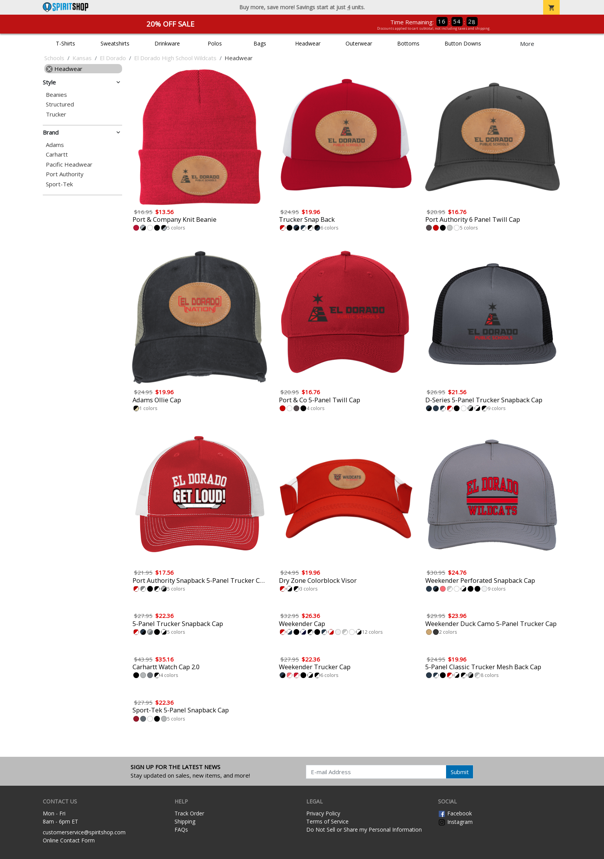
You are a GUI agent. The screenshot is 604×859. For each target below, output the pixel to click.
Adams (55, 145)
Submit (460, 772)
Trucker (56, 114)
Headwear (307, 43)
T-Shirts (65, 43)
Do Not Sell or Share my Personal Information (364, 829)
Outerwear (359, 43)
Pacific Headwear (69, 164)
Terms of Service (327, 821)
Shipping (184, 821)
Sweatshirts (115, 43)
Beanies (56, 94)
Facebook (455, 813)
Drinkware (167, 43)
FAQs (181, 829)
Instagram (455, 821)
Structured (60, 104)
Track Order (189, 813)
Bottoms (408, 43)
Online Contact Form (69, 840)
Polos (215, 43)
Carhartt (57, 154)
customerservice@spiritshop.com (84, 832)
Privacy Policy (323, 813)
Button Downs (463, 43)
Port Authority (65, 174)
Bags (259, 43)
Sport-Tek (59, 184)
